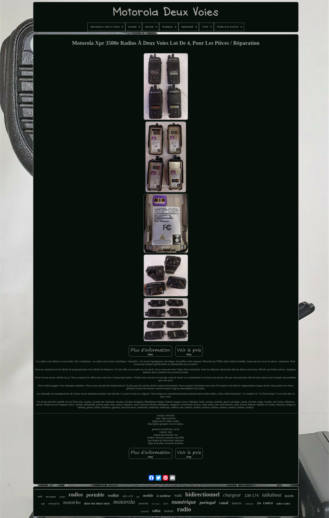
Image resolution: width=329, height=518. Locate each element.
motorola (124, 502)
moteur (169, 511)
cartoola (144, 511)
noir (43, 504)
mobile (148, 495)
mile (137, 497)
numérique (184, 502)
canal (223, 503)
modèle (62, 497)
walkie (113, 495)
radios (76, 494)
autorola (143, 503)
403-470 (127, 496)
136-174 (251, 495)
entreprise (54, 503)
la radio (265, 503)
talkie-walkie (283, 503)
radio (184, 509)
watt (178, 495)
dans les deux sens (97, 503)
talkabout (271, 495)
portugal (207, 502)
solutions (249, 503)
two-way (155, 503)
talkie (156, 511)
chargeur (232, 495)
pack (40, 496)
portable (95, 495)
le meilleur (164, 496)
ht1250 (289, 496)
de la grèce (51, 497)
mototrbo (72, 502)
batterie (237, 503)
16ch (165, 503)
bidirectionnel (202, 494)
